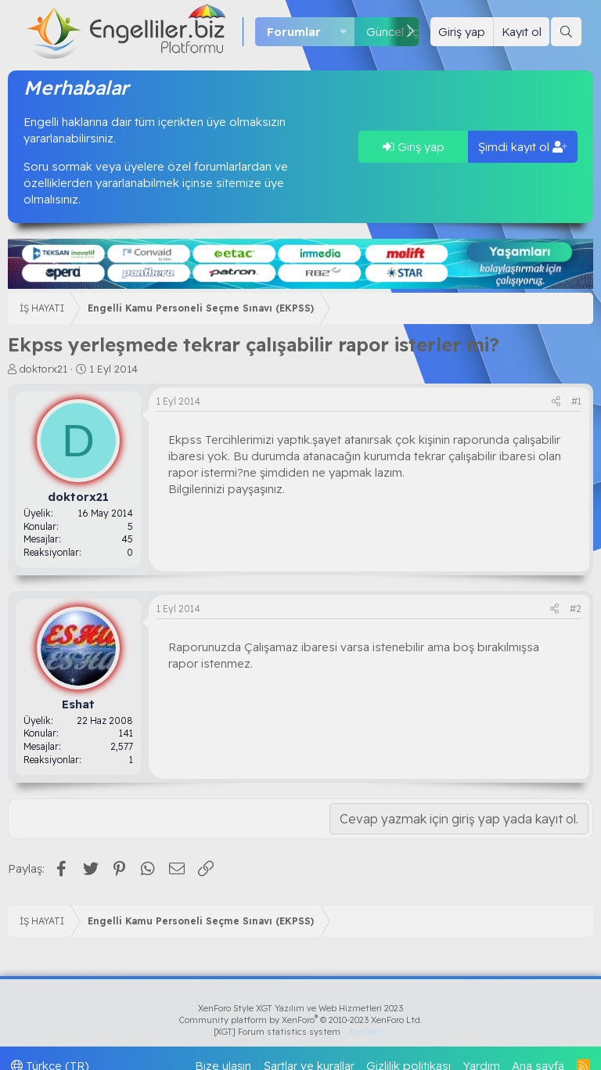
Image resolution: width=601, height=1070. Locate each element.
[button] (343, 31)
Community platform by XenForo (301, 1019)
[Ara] (566, 31)
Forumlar (294, 31)
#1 (576, 401)
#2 (575, 608)
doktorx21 (43, 368)
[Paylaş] (556, 402)
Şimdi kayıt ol (522, 146)
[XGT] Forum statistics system (300, 1031)
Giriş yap (413, 146)
